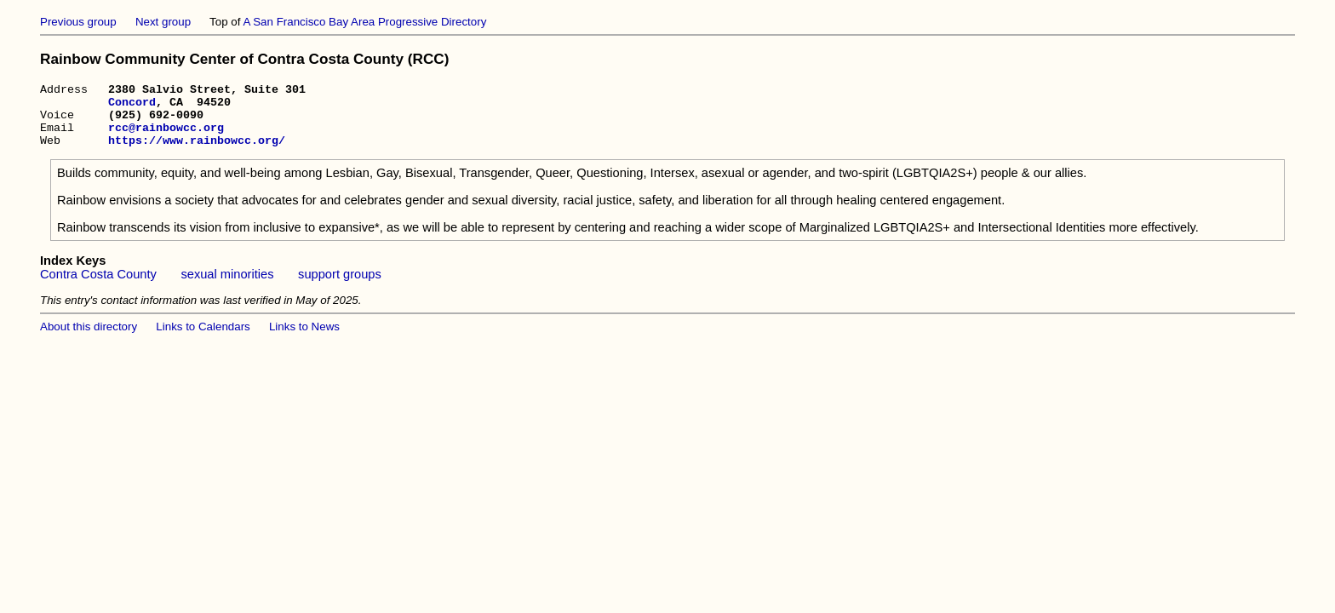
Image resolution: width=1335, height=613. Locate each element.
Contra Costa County (98, 287)
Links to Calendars (202, 339)
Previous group (78, 21)
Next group (163, 21)
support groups (339, 287)
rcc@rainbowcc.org (166, 137)
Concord (132, 106)
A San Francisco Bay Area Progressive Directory (364, 21)
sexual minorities (226, 287)
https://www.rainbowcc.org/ (196, 152)
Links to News (304, 339)
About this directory (88, 339)
